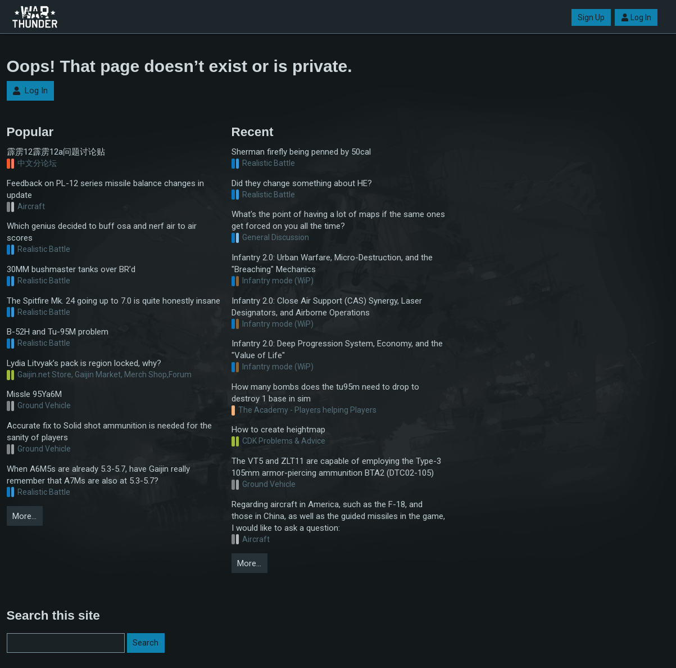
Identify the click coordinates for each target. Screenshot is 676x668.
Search (145, 643)
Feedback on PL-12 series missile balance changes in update (105, 189)
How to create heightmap (278, 430)
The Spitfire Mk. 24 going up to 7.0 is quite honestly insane (113, 301)
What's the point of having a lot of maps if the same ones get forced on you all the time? (338, 220)
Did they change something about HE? (302, 183)
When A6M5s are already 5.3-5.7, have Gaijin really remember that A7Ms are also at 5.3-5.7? (98, 475)
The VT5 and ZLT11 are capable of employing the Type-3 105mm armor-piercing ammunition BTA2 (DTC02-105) (336, 467)
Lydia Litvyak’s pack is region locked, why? (84, 363)
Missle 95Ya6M (34, 394)
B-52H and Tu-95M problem (57, 332)
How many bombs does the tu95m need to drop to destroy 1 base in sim (325, 393)
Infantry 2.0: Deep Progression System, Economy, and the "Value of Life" (337, 349)
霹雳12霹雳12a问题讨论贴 (56, 152)
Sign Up (591, 17)
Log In (636, 17)
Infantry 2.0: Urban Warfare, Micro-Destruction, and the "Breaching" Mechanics (332, 263)
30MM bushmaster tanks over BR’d (71, 269)
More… (24, 516)
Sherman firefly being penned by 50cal (301, 152)
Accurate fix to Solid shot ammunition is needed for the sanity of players (109, 432)
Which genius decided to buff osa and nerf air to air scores (102, 232)
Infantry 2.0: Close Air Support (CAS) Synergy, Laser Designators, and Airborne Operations (327, 307)
